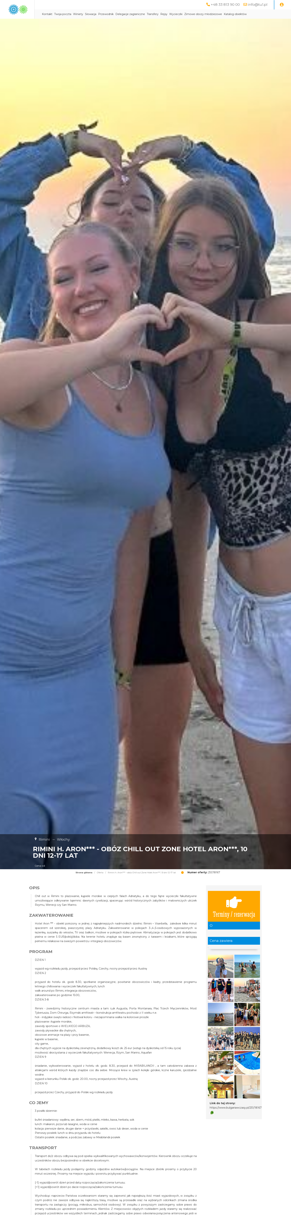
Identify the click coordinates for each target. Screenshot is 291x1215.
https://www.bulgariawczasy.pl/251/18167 (236, 1108)
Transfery (185, 14)
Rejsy (196, 14)
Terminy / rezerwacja (234, 906)
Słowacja (123, 14)
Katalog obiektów (267, 14)
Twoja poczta (95, 14)
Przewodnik (138, 14)
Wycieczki (208, 14)
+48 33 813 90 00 (224, 4)
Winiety (111, 14)
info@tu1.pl (257, 4)
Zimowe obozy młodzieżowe (235, 14)
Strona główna (84, 872)
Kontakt (79, 14)
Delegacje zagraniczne (162, 14)
